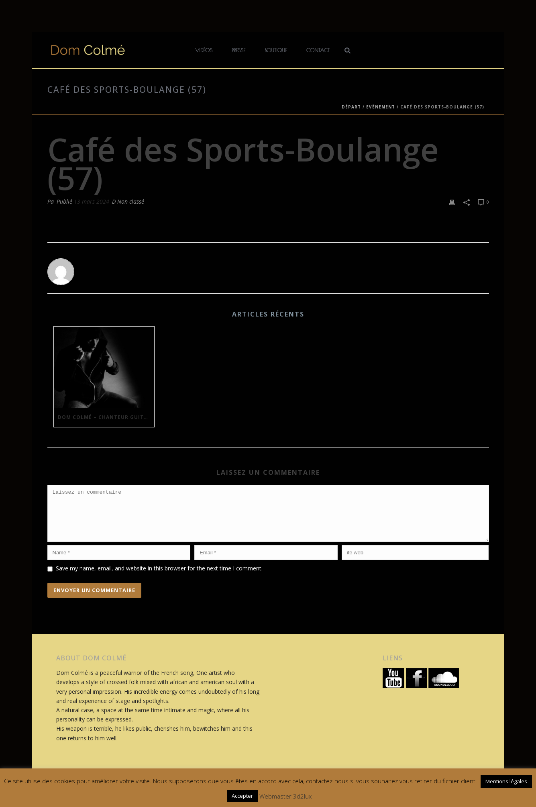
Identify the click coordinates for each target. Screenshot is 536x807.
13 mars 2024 (91, 201)
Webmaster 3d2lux (285, 796)
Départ (351, 107)
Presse (238, 50)
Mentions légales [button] (506, 781)
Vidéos (203, 50)
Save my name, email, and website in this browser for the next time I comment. (159, 578)
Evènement (380, 107)
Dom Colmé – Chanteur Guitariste (106, 417)
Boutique (276, 50)
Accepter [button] (242, 795)
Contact (318, 50)
